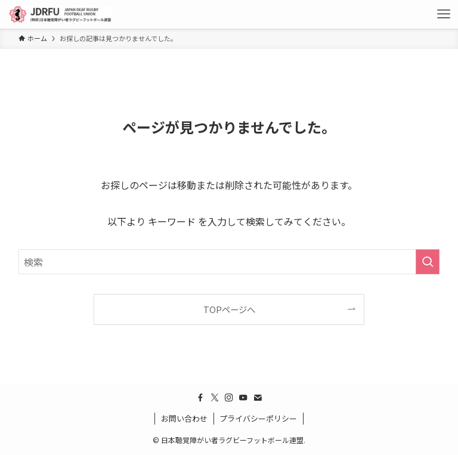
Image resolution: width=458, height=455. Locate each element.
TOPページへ (229, 309)
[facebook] (200, 397)
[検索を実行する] (428, 261)
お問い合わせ (184, 418)
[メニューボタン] (443, 14)
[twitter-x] (214, 397)
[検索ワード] (229, 261)
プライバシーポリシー (258, 418)
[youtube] (243, 397)
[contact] (257, 397)
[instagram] (229, 397)
